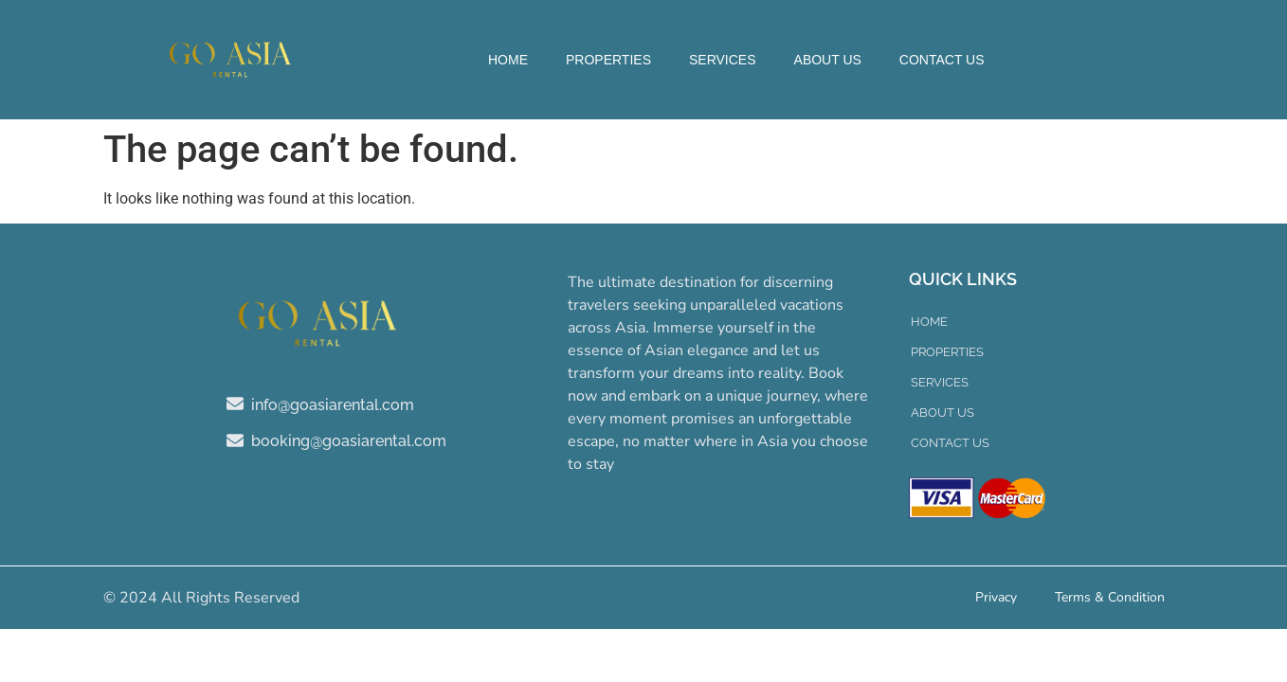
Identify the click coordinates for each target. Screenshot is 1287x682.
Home (508, 59)
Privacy (996, 597)
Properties (608, 59)
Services (722, 59)
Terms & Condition (1110, 597)
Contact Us (942, 59)
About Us (827, 59)
